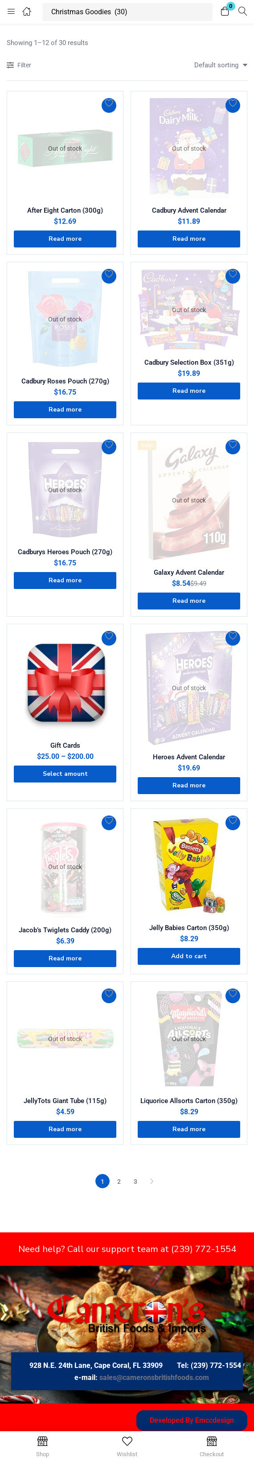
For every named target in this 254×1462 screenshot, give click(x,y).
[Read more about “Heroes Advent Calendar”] (189, 785)
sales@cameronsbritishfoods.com (154, 1377)
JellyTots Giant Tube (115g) (65, 1101)
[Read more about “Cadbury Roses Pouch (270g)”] (65, 409)
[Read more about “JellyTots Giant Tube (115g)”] (65, 1129)
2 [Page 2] (119, 1181)
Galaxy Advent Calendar (189, 572)
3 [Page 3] (135, 1181)
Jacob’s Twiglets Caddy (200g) (65, 930)
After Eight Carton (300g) (65, 210)
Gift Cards (65, 745)
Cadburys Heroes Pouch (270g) (65, 552)
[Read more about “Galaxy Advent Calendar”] (189, 601)
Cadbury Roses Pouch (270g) (65, 381)
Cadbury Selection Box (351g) (189, 362)
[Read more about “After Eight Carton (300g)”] (65, 239)
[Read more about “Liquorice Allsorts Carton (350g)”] (189, 1129)
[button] (225, 11)
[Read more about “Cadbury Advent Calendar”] (189, 239)
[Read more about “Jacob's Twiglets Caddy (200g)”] (65, 958)
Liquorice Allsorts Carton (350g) (189, 1101)
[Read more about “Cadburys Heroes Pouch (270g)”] (65, 580)
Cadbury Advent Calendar (189, 210)
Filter (19, 66)
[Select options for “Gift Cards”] (65, 774)
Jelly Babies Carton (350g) (189, 928)
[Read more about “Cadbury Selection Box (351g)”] (189, 391)
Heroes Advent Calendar (189, 757)
